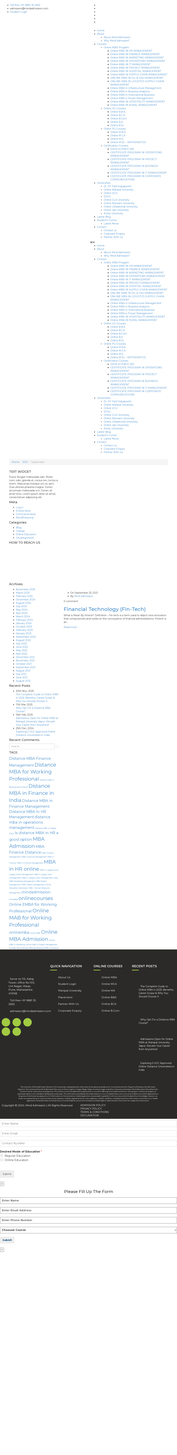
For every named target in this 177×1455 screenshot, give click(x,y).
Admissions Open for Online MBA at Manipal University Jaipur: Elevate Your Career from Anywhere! (37, 721)
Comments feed (25, 514)
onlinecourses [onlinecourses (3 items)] (36, 898)
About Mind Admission (117, 37)
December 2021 (25, 657)
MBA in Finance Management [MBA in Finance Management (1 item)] (30, 863)
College (20, 530)
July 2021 (21, 674)
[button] (132, 242)
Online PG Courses (115, 128)
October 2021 (24, 663)
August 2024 (23, 602)
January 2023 (23, 633)
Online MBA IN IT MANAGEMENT (130, 64)
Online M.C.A (117, 135)
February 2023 (24, 630)
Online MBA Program (116, 47)
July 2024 (21, 606)
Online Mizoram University (119, 203)
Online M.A (116, 138)
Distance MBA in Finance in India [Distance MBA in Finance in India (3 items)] (31, 793)
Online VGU (110, 193)
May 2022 (21, 650)
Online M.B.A (118, 132)
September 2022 (26, 636)
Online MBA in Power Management (131, 98)
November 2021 (25, 660)
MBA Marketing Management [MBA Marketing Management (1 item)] (22, 881)
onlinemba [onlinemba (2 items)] (19, 932)
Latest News (111, 223)
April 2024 (22, 613)
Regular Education (17, 1155)
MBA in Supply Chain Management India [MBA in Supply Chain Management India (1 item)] (40, 878)
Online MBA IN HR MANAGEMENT (131, 50)
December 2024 (25, 599)
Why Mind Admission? (117, 40)
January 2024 (24, 623)
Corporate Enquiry (114, 233)
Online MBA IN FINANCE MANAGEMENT (135, 54)
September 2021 (25, 667)
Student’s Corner (107, 220)
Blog (18, 527)
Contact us (110, 230)
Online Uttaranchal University (121, 206)
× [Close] (2, 1183)
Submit (7, 1174)
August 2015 (23, 680)
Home (101, 30)
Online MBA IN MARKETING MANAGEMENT (137, 57)
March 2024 (23, 616)
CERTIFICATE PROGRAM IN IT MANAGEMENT (138, 172)
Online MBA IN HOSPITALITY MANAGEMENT (137, 101)
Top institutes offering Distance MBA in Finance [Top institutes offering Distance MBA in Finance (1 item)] (37, 948)
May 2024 (22, 609)
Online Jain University (116, 210)
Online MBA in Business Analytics (130, 91)
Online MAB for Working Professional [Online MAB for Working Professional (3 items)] (30, 918)
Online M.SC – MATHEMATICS (128, 142)
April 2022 (21, 653)
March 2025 (23, 592)
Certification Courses (116, 145)
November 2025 (25, 589)
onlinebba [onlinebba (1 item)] (13, 899)
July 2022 (21, 643)
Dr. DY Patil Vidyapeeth (117, 186)
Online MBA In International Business (132, 94)
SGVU (107, 196)
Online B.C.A (117, 115)
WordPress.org (24, 517)
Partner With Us (113, 237)
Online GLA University (116, 199)
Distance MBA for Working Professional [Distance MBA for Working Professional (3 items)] (32, 772)
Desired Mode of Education (21, 1151)
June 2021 (22, 677)
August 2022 (23, 640)
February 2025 (24, 596)
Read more (70, 627)
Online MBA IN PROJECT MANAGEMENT (135, 67)
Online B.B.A (117, 111)
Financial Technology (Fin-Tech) (105, 609)
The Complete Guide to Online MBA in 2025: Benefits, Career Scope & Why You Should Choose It (37, 698)
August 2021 (23, 670)
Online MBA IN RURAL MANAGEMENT (133, 105)
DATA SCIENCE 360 (122, 149)
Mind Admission (83, 596)
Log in (19, 507)
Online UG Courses (115, 108)
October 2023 (24, 626)
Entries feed (23, 510)
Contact (101, 226)
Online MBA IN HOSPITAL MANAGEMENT (135, 71)
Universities (103, 182)
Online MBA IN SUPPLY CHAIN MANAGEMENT (138, 74)
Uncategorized (24, 537)
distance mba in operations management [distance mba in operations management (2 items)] (29, 822)
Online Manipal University (118, 189)
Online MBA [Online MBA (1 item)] (35, 933)
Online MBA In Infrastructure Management (135, 88)
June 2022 (22, 646)
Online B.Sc (117, 125)
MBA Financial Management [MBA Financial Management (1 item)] (34, 857)
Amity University (113, 213)
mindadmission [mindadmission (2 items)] (36, 892)
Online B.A (116, 121)
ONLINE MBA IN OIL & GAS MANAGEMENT (136, 77)
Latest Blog (104, 216)
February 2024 (24, 619)
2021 (25, 462)
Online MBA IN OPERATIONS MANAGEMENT (137, 60)
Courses (101, 44)
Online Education (26, 534)
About (100, 33)
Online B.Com (118, 118)
